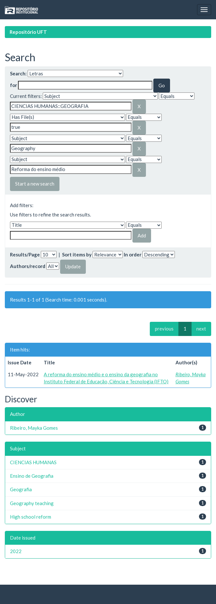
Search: (18, 73)
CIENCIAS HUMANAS (33, 462)
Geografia (21, 489)
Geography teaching (32, 503)
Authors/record (27, 266)
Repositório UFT (28, 32)
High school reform (30, 517)
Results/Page (25, 254)
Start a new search (34, 184)
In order (132, 254)
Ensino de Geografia (31, 476)
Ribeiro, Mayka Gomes (34, 428)
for (13, 85)
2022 (16, 551)
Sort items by (77, 254)
